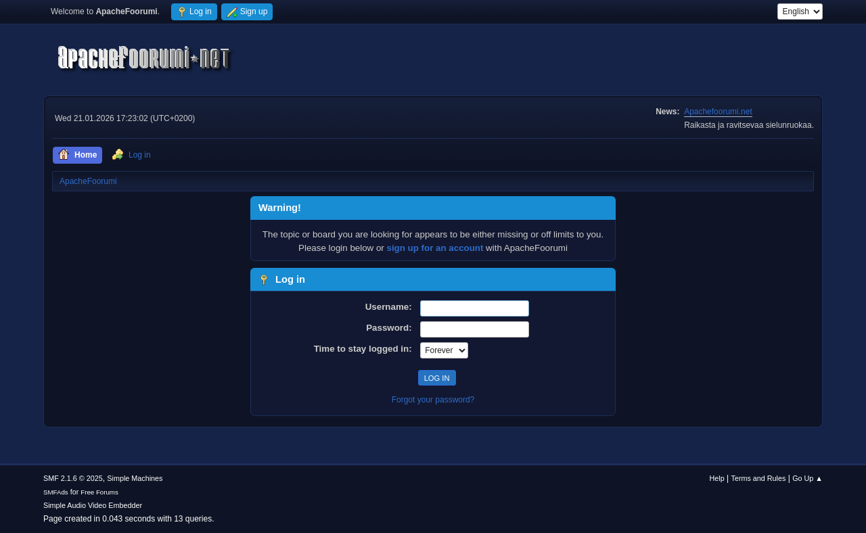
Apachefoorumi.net (718, 111)
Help (717, 478)
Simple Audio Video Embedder (92, 505)
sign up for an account (435, 248)
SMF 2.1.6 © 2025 (73, 478)
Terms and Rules (758, 478)
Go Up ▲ (807, 478)
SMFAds (55, 492)
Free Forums (99, 492)
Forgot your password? (433, 399)
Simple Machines (134, 478)
